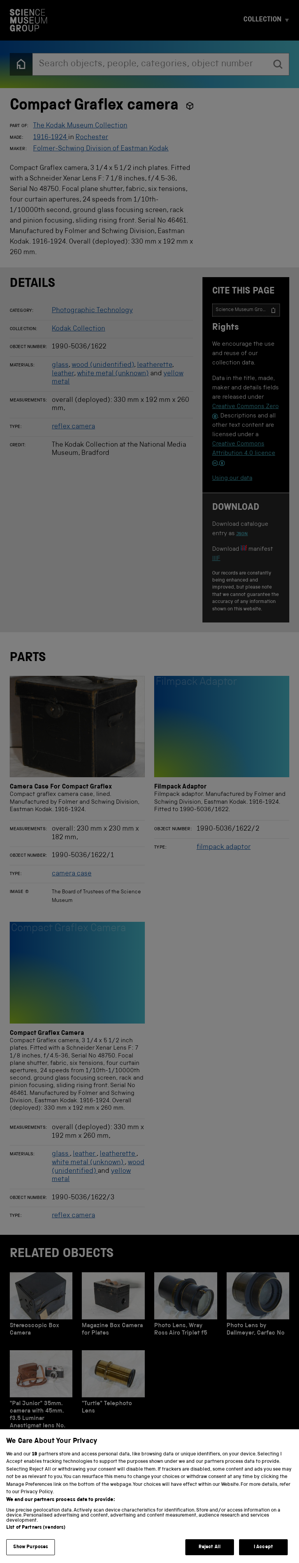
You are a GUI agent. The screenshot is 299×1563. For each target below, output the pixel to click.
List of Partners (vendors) (35, 1539)
